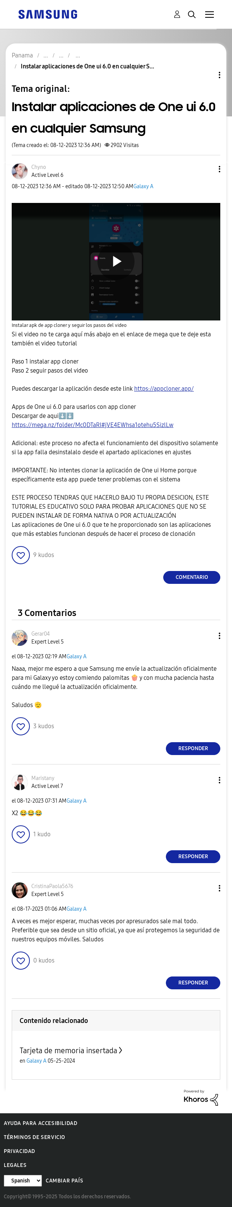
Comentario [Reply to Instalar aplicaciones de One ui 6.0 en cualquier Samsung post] (192, 577)
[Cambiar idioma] (23, 1181)
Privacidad (19, 1151)
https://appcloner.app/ (164, 388)
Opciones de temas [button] (206, 75)
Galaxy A (143, 186)
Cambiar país (64, 1181)
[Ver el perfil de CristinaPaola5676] (52, 886)
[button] (207, 169)
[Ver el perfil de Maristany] (42, 778)
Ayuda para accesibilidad (40, 1123)
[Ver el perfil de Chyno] (38, 167)
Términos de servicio (34, 1137)
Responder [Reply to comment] (193, 748)
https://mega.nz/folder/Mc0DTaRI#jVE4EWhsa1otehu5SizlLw (92, 425)
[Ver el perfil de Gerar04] (40, 634)
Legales (15, 1165)
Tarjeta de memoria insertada (68, 1050)
